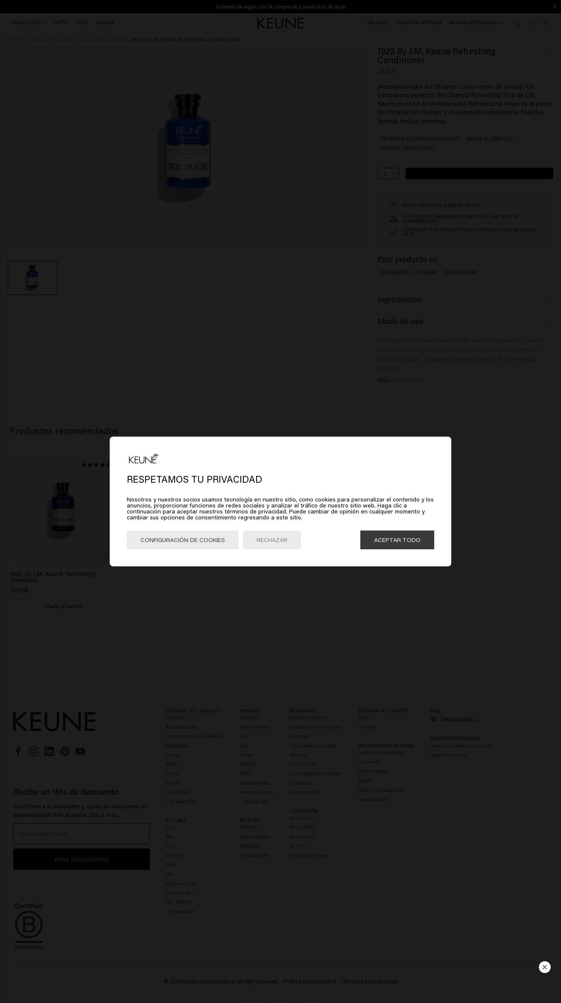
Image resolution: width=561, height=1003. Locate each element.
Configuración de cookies (182, 540)
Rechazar (272, 540)
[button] (545, 970)
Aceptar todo (397, 540)
